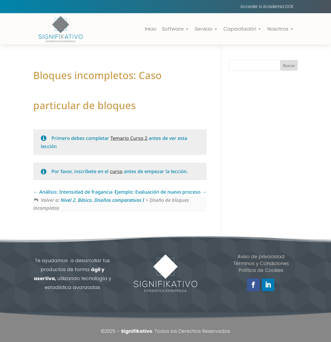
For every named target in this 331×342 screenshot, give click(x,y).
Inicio (150, 29)
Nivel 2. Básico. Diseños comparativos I (102, 200)
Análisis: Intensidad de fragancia (73, 192)
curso (116, 171)
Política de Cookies (260, 270)
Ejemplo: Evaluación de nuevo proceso (160, 192)
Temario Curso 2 (128, 138)
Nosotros (277, 29)
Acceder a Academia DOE (267, 7)
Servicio (203, 29)
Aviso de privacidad (261, 256)
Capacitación (239, 29)
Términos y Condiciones (261, 263)
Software (173, 29)
